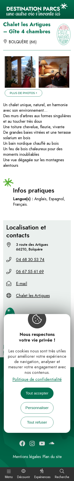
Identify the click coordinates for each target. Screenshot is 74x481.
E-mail (21, 284)
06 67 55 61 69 (30, 272)
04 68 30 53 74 (30, 260)
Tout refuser (37, 422)
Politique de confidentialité (37, 379)
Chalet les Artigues (33, 296)
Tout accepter (37, 393)
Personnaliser (37, 408)
